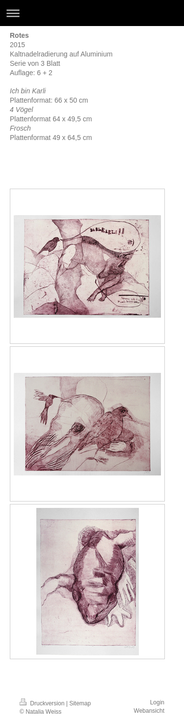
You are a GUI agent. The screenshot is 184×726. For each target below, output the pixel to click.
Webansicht (149, 710)
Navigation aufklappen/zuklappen (92, 13)
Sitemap (80, 703)
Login (157, 702)
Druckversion (43, 703)
